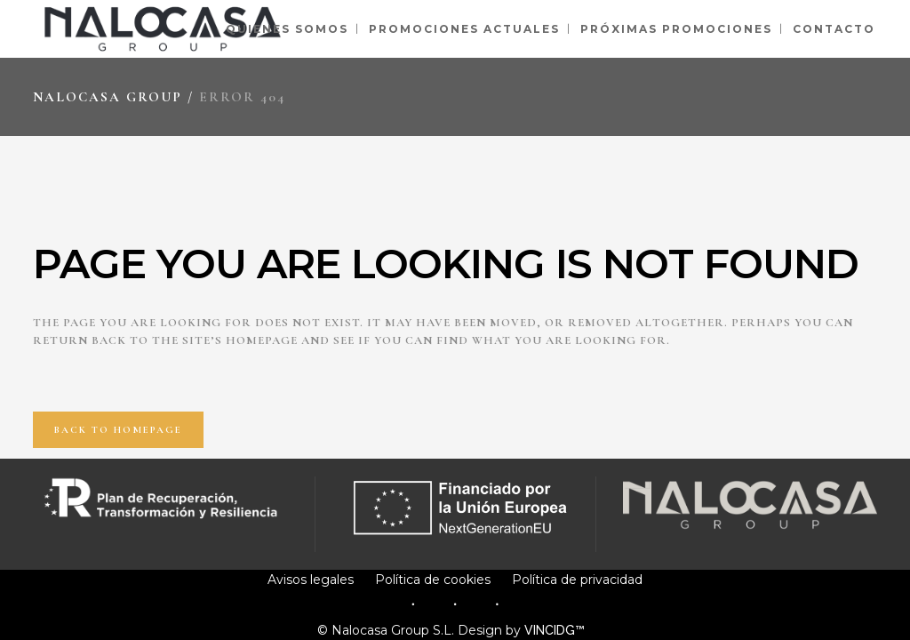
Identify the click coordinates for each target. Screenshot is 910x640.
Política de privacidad (577, 580)
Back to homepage (118, 430)
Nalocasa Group (107, 97)
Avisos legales (310, 580)
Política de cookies (433, 580)
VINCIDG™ (558, 630)
